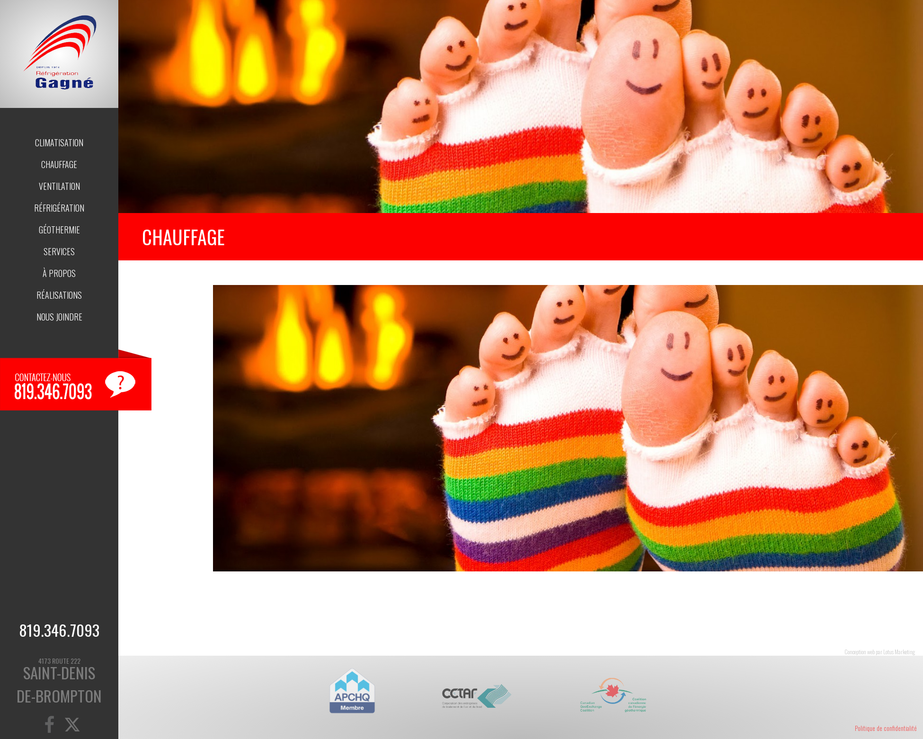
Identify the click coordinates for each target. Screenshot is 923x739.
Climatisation (59, 142)
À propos (59, 273)
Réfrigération (59, 208)
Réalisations (59, 295)
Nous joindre (59, 317)
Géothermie (59, 229)
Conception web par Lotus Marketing (879, 652)
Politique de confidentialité (886, 728)
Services (59, 251)
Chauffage (59, 164)
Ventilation (59, 186)
